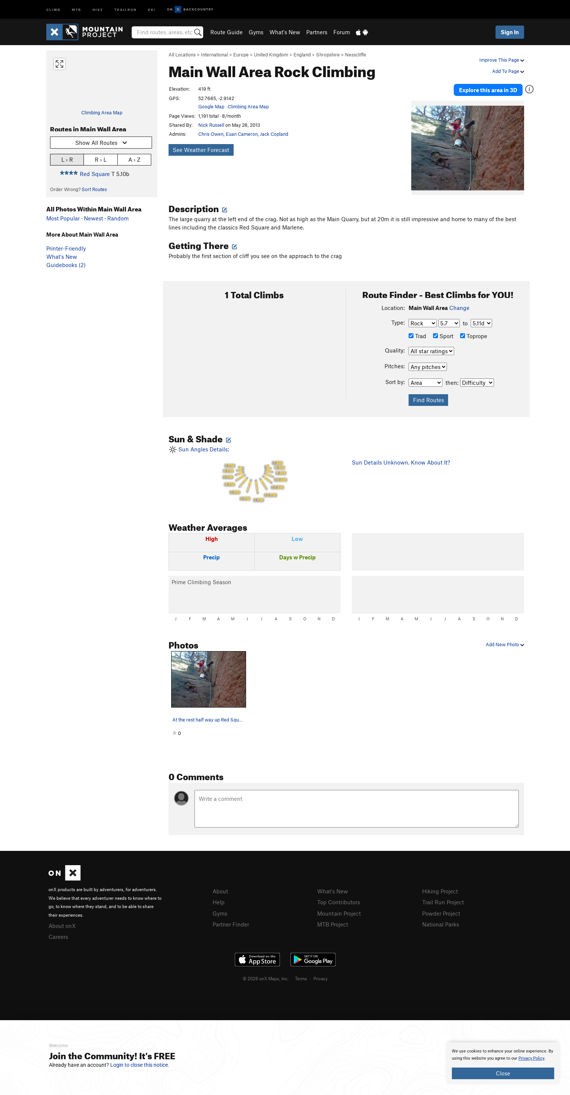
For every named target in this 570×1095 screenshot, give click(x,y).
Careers (58, 935)
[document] (503, 1063)
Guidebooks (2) (66, 264)
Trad (417, 334)
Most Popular (63, 218)
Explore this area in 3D (489, 89)
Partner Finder (231, 923)
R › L (100, 159)
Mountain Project (339, 912)
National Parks (440, 923)
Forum (341, 32)
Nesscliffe (355, 55)
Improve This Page (501, 60)
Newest (93, 218)
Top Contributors (338, 901)
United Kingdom (271, 55)
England (302, 55)
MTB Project (332, 923)
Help (219, 901)
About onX (62, 925)
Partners (316, 32)
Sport (443, 334)
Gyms (256, 32)
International (214, 55)
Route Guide (226, 32)
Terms (301, 977)
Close (503, 1073)
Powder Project (441, 912)
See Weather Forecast (201, 149)
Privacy (320, 977)
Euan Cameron (242, 134)
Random (118, 218)
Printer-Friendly (66, 248)
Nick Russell (211, 125)
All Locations (182, 55)
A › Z (134, 159)
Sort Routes (94, 189)
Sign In (510, 32)
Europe (241, 55)
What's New (284, 32)
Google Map (211, 106)
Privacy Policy (531, 1058)
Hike (98, 9)
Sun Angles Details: (255, 474)
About (220, 890)
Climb (53, 9)
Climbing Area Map (101, 112)
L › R (67, 159)
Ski (152, 9)
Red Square (95, 173)
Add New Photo (505, 644)
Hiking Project (440, 890)
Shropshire (328, 55)
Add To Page (508, 71)
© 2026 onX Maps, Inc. (266, 977)
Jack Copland (274, 134)
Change (459, 307)
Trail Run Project (443, 901)
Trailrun (125, 9)
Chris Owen (210, 134)
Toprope (473, 334)
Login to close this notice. (139, 1065)
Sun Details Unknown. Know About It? (401, 461)
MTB (76, 9)
